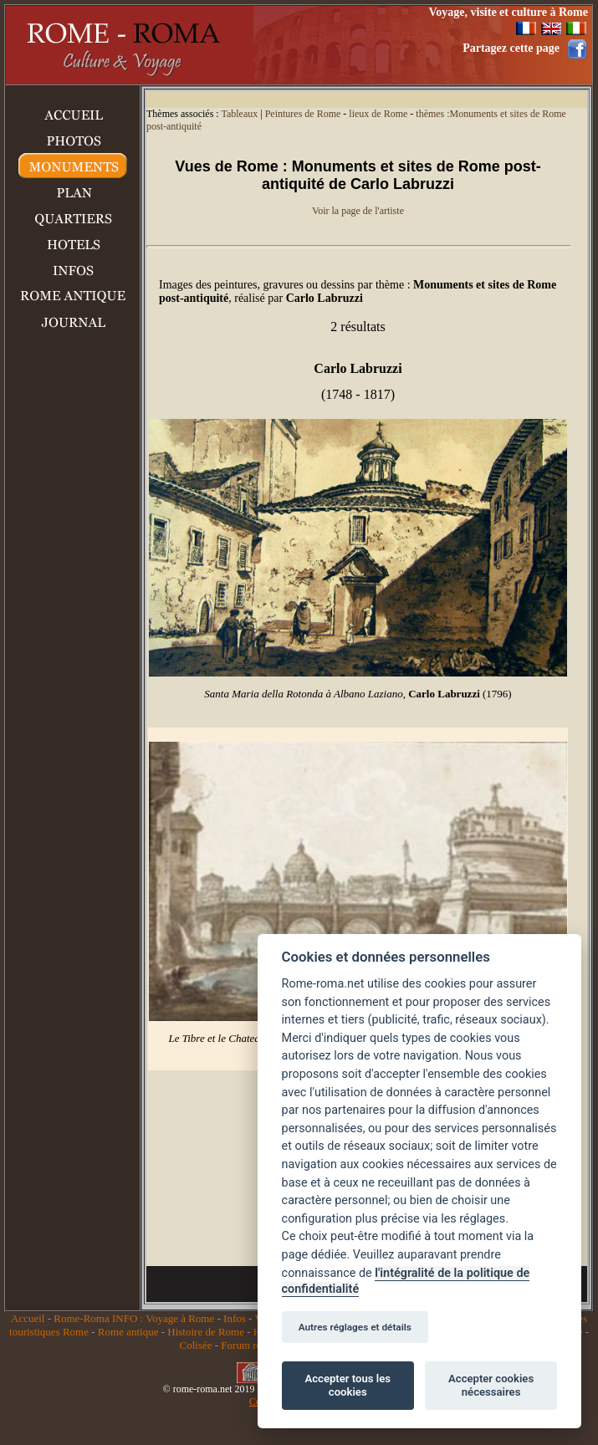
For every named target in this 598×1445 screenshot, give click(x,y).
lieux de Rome (378, 114)
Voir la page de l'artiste (358, 211)
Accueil (27, 1318)
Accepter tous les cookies (348, 1385)
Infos (234, 1318)
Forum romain (252, 1345)
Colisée (195, 1345)
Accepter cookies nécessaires (491, 1385)
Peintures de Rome (303, 114)
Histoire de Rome (205, 1331)
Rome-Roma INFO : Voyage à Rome (134, 1318)
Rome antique (128, 1331)
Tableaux (239, 114)
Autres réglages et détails (355, 1327)
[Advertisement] (73, 614)
